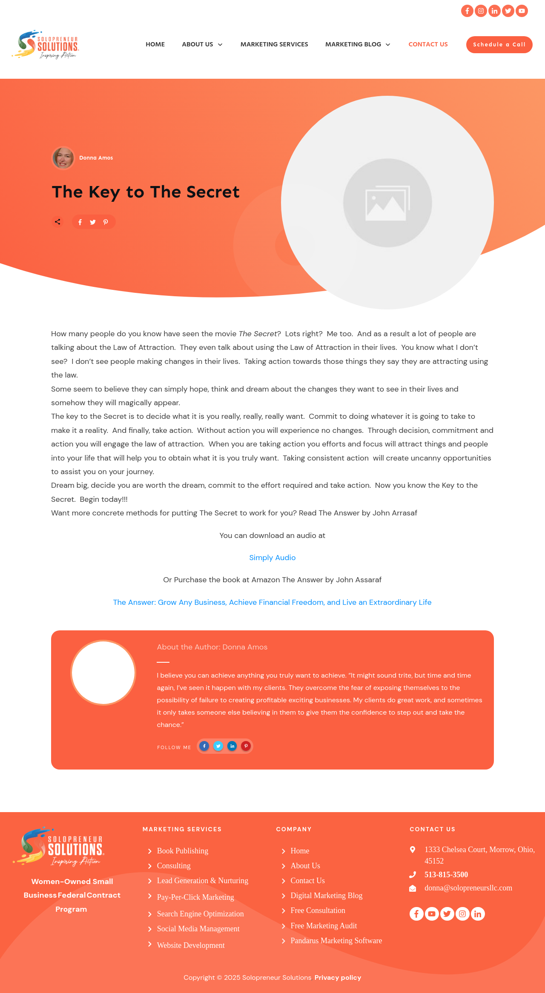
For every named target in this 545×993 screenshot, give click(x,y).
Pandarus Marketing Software (336, 940)
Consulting (174, 865)
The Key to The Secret (146, 191)
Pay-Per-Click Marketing (195, 897)
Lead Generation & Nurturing (202, 880)
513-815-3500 (446, 874)
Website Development (191, 945)
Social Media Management (198, 928)
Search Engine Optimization (200, 914)
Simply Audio (272, 557)
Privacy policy (338, 977)
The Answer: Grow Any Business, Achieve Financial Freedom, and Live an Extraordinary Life (272, 602)
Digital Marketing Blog (327, 895)
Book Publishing (183, 851)
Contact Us (308, 880)
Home (300, 851)
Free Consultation (318, 910)
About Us (306, 865)
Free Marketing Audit (324, 925)
